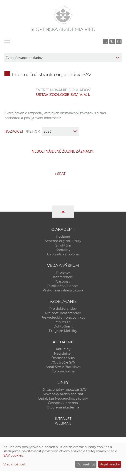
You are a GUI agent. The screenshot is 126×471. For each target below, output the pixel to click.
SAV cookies (13, 455)
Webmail (63, 423)
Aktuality (63, 349)
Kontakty (63, 250)
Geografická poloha (63, 254)
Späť (60, 174)
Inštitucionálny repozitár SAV (63, 390)
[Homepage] (63, 15)
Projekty (63, 273)
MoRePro (63, 322)
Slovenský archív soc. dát (63, 394)
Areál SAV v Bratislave (63, 367)
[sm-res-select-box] (63, 57)
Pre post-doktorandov (63, 313)
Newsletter (63, 354)
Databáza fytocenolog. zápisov (63, 398)
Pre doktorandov (63, 309)
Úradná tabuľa (63, 358)
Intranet (63, 419)
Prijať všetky (110, 464)
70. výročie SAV (63, 362)
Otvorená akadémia (63, 407)
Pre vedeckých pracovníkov (63, 317)
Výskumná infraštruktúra (63, 290)
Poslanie (63, 236)
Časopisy (63, 281)
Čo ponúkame (63, 371)
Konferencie (63, 277)
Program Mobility (63, 331)
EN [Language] (119, 41)
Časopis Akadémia (63, 403)
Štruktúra (63, 245)
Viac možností (14, 464)
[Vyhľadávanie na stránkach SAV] (105, 41)
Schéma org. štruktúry (63, 241)
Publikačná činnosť (63, 286)
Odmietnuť (85, 464)
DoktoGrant (63, 326)
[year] (60, 131)
